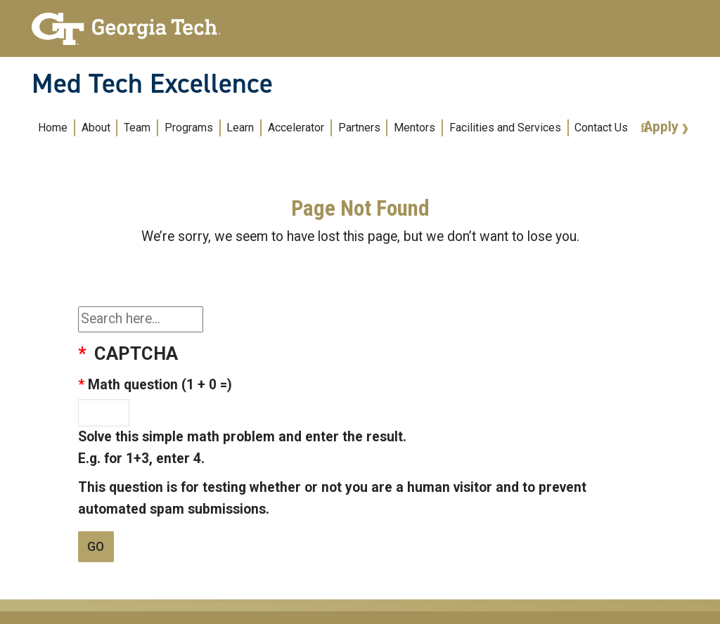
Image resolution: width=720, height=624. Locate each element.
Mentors (414, 127)
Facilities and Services (505, 127)
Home (53, 127)
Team (137, 127)
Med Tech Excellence (152, 84)
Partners (359, 127)
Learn (240, 127)
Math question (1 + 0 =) (160, 385)
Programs (189, 127)
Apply (663, 127)
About (96, 127)
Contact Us (601, 127)
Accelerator (296, 127)
